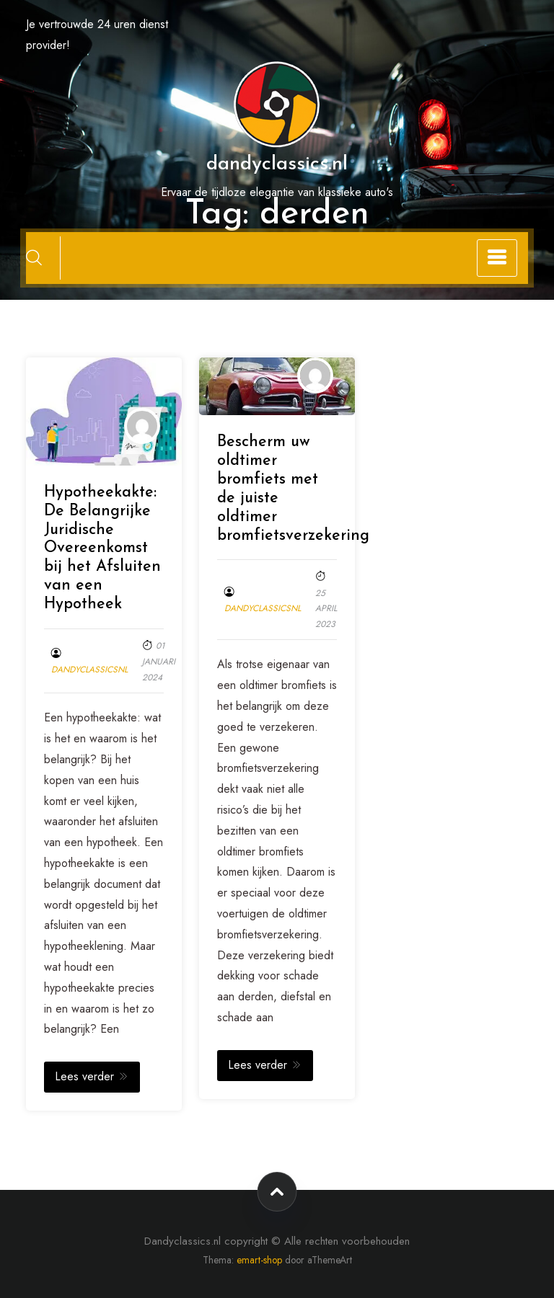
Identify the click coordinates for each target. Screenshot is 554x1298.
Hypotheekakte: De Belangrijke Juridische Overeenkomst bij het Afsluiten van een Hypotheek (102, 548)
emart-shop (259, 1260)
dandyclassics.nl (277, 164)
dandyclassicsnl (89, 669)
